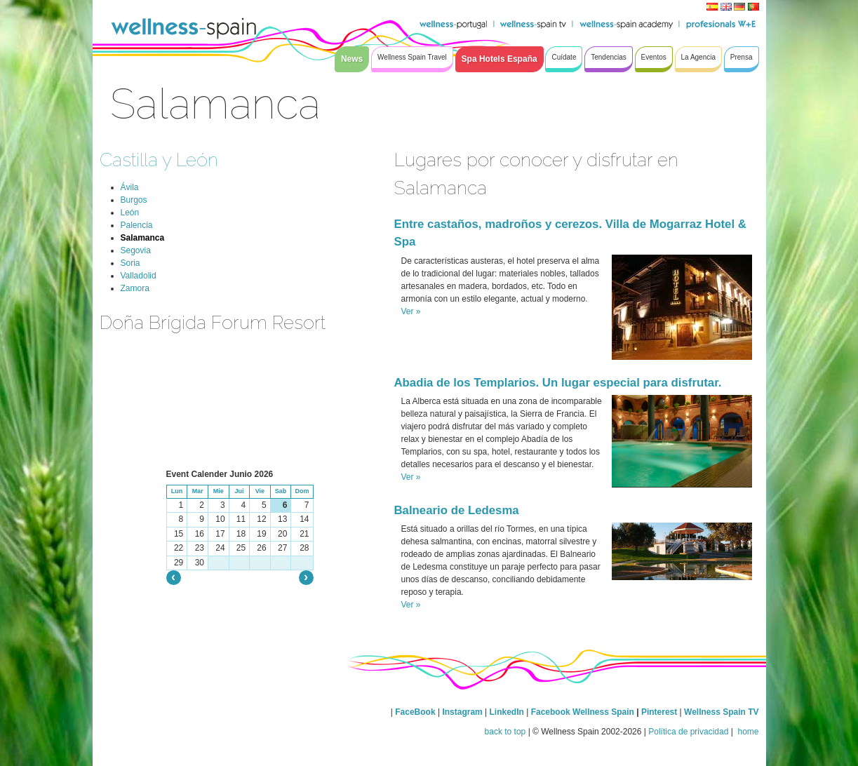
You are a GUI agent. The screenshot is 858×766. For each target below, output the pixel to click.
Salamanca (143, 238)
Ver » (411, 311)
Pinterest (660, 712)
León (130, 212)
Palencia (137, 225)
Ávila (130, 187)
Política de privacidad (688, 732)
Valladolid (138, 276)
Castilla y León (159, 159)
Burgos (134, 200)
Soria (130, 263)
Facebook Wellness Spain (582, 712)
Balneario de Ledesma (456, 510)
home (746, 732)
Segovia (136, 250)
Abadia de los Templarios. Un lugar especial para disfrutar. (558, 382)
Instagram (462, 712)
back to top (505, 732)
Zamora (135, 288)
